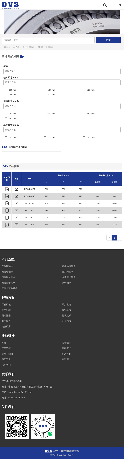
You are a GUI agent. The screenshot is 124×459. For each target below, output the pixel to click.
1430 (97, 217)
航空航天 (6, 321)
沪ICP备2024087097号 (61, 455)
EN (119, 5)
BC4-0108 (30, 224)
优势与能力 (7, 353)
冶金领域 (66, 321)
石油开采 (6, 315)
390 (63, 189)
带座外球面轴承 (9, 288)
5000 (114, 210)
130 (63, 224)
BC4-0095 (30, 203)
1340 (114, 224)
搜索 (108, 40)
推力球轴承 (67, 271)
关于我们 (66, 343)
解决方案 (66, 353)
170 (80, 196)
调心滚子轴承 (8, 282)
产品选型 (15, 47)
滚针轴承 (66, 282)
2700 (114, 217)
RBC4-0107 (29, 189)
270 (63, 196)
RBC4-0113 (29, 196)
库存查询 (66, 348)
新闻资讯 (6, 359)
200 (46, 203)
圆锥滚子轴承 (69, 277)
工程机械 (6, 304)
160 (46, 224)
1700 (97, 203)
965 (97, 224)
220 (80, 189)
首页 (6, 47)
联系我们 (6, 364)
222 (46, 196)
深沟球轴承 (7, 266)
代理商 (65, 359)
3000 (114, 203)
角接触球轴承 (69, 266)
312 (46, 189)
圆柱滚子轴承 (28, 47)
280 (63, 203)
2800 (97, 210)
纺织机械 (66, 315)
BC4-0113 (30, 217)
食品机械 (6, 310)
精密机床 (6, 326)
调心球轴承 (7, 271)
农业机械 (66, 310)
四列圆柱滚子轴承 (45, 47)
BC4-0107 (30, 210)
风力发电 (66, 304)
